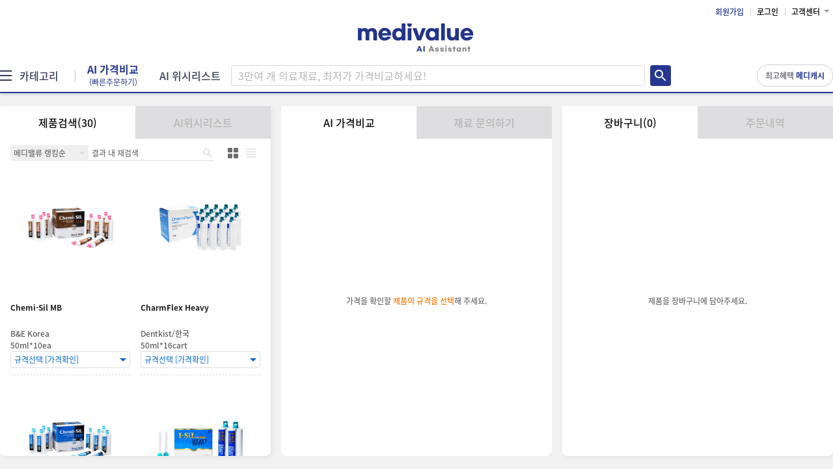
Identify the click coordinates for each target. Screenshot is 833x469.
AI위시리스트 (203, 122)
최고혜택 (795, 75)
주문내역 (765, 122)
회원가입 (729, 12)
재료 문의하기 (484, 122)
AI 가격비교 (113, 75)
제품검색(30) (67, 122)
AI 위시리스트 (190, 75)
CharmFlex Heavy (175, 307)
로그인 (767, 12)
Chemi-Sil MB (36, 307)
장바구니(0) (630, 122)
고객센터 (805, 12)
